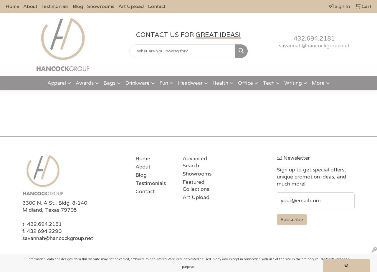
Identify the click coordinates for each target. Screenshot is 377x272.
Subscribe (292, 220)
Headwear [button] (190, 83)
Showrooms (100, 6)
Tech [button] (269, 83)
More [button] (318, 83)
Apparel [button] (56, 83)
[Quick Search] (182, 51)
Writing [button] (293, 83)
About (30, 6)
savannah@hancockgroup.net (314, 46)
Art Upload (131, 6)
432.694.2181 (314, 38)
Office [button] (245, 83)
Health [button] (220, 83)
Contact (157, 6)
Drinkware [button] (137, 83)
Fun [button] (163, 83)
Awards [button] (85, 83)
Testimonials (55, 6)
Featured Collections (196, 185)
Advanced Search (195, 162)
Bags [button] (109, 83)
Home (12, 6)
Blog (78, 6)
